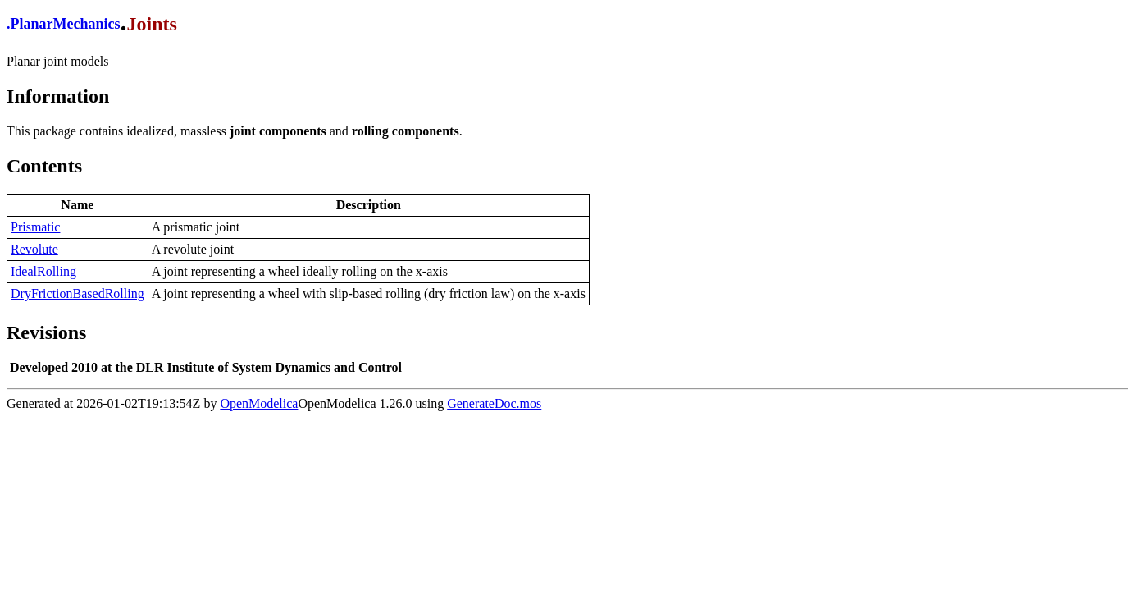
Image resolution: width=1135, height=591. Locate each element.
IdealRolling (43, 271)
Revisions (46, 332)
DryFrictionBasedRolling (77, 293)
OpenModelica (259, 403)
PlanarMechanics (66, 24)
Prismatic (35, 227)
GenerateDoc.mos (494, 403)
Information (58, 96)
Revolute (34, 249)
